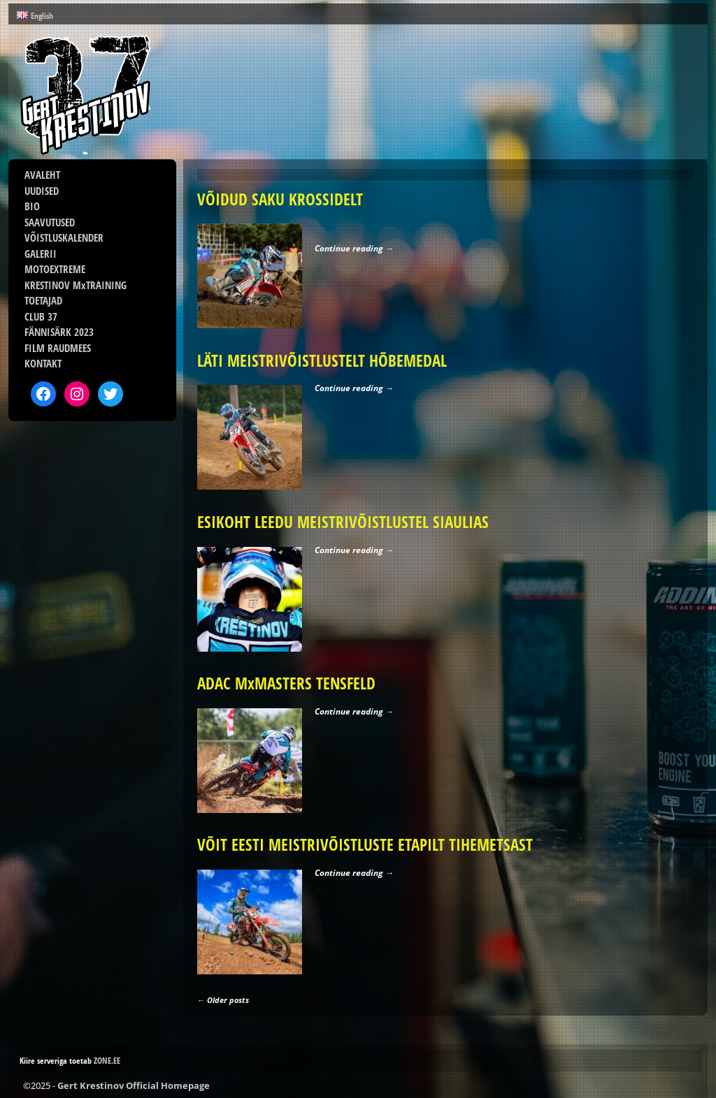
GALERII (40, 254)
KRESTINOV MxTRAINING (75, 285)
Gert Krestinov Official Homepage (133, 1085)
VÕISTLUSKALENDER (63, 237)
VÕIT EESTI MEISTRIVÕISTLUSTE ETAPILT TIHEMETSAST (365, 845)
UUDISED (41, 191)
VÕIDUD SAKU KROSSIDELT (280, 199)
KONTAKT (43, 363)
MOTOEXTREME (54, 269)
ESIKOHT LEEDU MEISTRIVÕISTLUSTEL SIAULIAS (343, 522)
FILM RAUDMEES (57, 348)
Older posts (223, 1000)
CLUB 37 (40, 316)
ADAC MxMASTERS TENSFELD (286, 683)
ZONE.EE (107, 1061)
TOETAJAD (43, 300)
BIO (32, 206)
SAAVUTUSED (49, 222)
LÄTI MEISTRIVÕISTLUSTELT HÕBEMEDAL (322, 361)
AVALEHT (42, 175)
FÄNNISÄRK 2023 (59, 332)
